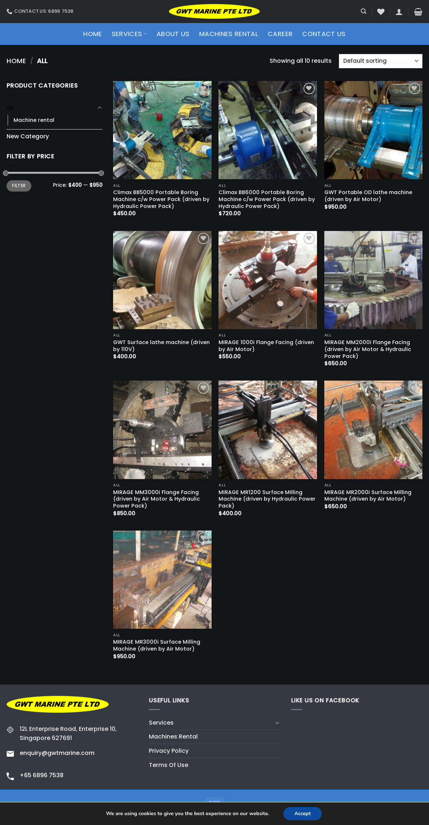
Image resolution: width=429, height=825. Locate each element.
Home (92, 34)
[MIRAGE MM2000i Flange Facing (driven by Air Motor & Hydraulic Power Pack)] (373, 280)
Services (129, 34)
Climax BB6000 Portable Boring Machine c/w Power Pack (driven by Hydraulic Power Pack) (267, 199)
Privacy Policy (169, 751)
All (10, 108)
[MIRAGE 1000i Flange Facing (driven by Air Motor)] (268, 280)
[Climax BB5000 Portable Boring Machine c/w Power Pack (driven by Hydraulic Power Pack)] (162, 130)
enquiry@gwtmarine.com (57, 753)
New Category (28, 136)
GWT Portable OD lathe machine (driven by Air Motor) (368, 196)
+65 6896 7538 (41, 775)
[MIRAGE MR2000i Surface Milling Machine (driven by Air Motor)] (373, 430)
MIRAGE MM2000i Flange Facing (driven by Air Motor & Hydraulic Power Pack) (367, 349)
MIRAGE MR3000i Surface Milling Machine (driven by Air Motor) (156, 645)
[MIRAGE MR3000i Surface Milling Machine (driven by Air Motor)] (162, 580)
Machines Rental (228, 34)
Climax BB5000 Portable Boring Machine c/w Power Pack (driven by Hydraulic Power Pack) (161, 199)
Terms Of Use (168, 765)
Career (280, 34)
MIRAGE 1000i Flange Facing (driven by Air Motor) (266, 345)
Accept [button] (302, 813)
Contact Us (324, 34)
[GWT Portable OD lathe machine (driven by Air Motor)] (373, 130)
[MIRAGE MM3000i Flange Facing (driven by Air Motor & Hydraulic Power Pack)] (162, 430)
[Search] (363, 11)
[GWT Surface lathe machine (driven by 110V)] (162, 280)
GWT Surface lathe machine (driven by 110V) (161, 345)
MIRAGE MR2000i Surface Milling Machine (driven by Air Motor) (367, 495)
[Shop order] (380, 61)
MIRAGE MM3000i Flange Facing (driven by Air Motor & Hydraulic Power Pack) (156, 499)
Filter (19, 186)
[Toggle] (100, 108)
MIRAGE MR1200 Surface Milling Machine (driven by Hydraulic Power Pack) (267, 499)
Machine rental (33, 120)
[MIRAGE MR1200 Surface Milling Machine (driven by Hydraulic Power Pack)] (268, 430)
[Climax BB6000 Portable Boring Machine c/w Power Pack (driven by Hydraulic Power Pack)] (268, 130)
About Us (173, 34)
